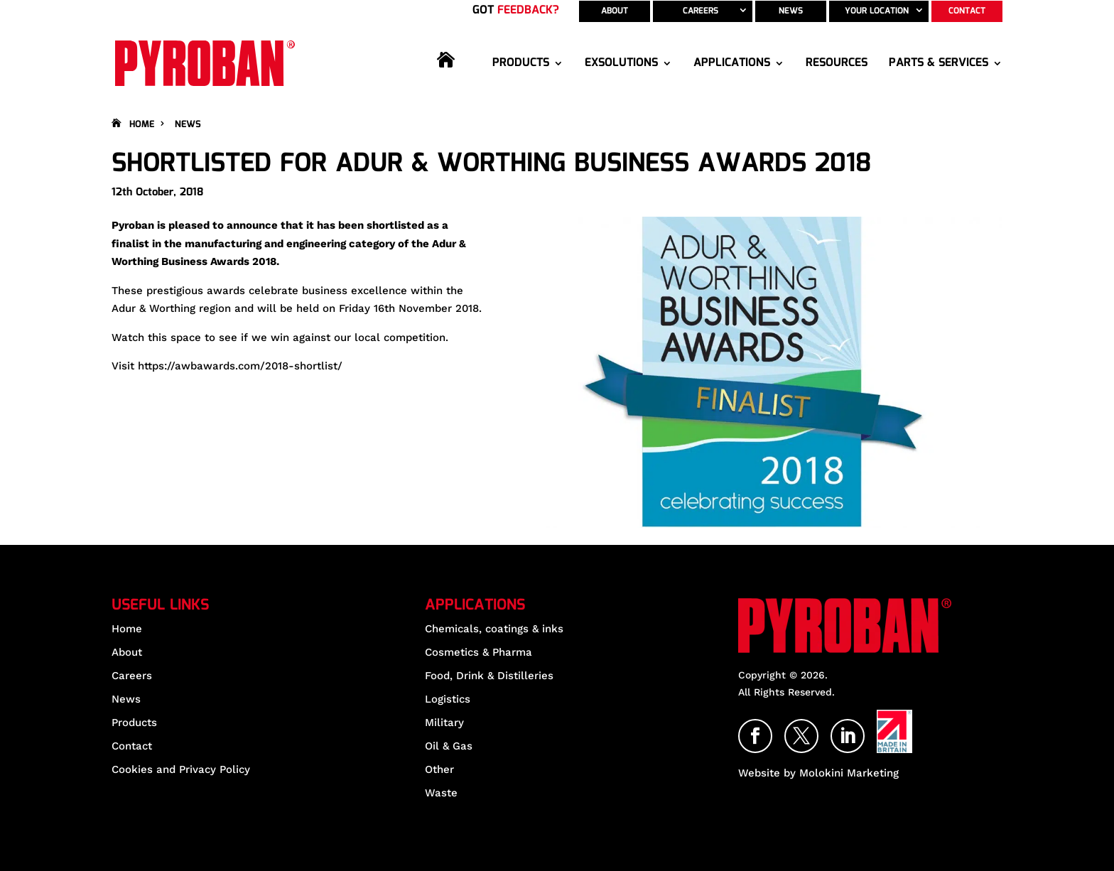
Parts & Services (938, 63)
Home (454, 75)
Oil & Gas (448, 746)
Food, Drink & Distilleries (489, 675)
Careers (700, 11)
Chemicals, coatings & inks (494, 628)
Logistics (447, 699)
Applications (731, 63)
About (614, 11)
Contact (966, 11)
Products (520, 63)
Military (444, 722)
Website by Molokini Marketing (818, 773)
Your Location (877, 11)
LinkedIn (864, 729)
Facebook (771, 729)
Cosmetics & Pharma (478, 652)
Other (439, 769)
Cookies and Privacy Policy (181, 769)
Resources (836, 63)
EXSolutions (621, 63)
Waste (441, 792)
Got (515, 10)
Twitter (817, 729)
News (791, 11)
